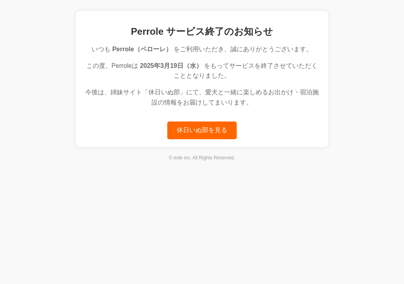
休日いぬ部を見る (202, 130)
